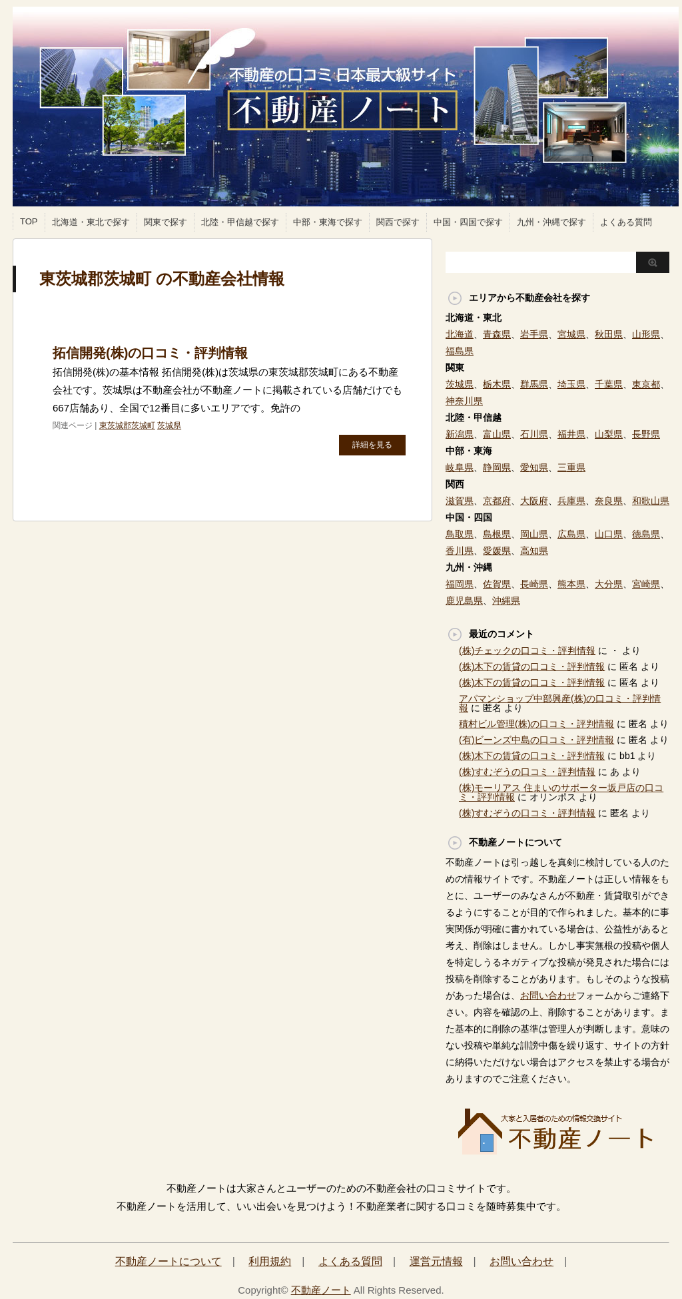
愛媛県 (497, 550)
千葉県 (609, 384)
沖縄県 (506, 600)
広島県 (571, 534)
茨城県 (169, 425)
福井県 (571, 434)
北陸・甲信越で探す (240, 222)
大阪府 (534, 500)
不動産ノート (321, 1290)
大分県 (609, 584)
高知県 (534, 550)
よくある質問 (626, 222)
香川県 (460, 550)
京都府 (497, 500)
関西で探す (398, 222)
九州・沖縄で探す (551, 222)
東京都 (646, 384)
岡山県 (534, 534)
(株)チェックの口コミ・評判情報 (527, 650)
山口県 (609, 534)
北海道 (460, 334)
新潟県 (460, 434)
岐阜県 (460, 467)
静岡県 (497, 467)
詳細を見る (372, 444)
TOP (29, 221)
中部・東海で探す (327, 222)
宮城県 (571, 334)
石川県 (534, 434)
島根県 (497, 534)
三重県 (571, 467)
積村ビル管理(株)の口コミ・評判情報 (536, 723)
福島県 (460, 351)
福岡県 (460, 584)
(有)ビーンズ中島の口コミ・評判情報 (536, 739)
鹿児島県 (464, 600)
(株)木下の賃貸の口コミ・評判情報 (532, 666)
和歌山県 (650, 500)
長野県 (646, 434)
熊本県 (571, 584)
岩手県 (534, 334)
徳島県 (646, 534)
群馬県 (534, 384)
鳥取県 (460, 534)
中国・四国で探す (468, 222)
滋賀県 (460, 500)
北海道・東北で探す (91, 222)
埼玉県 (571, 384)
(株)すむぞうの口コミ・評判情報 (527, 771)
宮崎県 (646, 584)
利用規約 (269, 1261)
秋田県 (609, 334)
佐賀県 (497, 584)
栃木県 (497, 384)
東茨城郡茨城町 (127, 425)
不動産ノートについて (168, 1261)
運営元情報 (436, 1261)
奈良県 (609, 500)
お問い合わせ (548, 995)
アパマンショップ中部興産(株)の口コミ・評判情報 (560, 703)
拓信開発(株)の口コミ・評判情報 (150, 353)
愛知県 (534, 467)
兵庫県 (571, 500)
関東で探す (165, 222)
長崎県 (534, 584)
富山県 (497, 434)
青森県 (497, 334)
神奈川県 (464, 400)
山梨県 (609, 434)
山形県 (646, 334)
